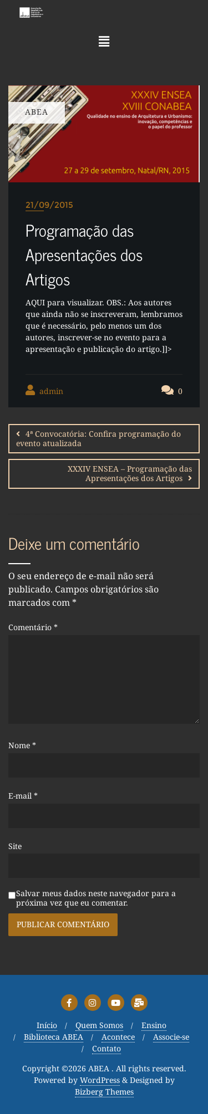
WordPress (100, 1080)
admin (44, 390)
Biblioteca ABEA (53, 1037)
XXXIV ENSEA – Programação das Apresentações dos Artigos (130, 473)
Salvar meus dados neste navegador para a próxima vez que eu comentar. (96, 898)
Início (47, 1025)
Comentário (33, 627)
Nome (22, 745)
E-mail (23, 796)
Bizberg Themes (104, 1092)
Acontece (118, 1037)
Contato (106, 1049)
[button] (103, 41)
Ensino (153, 1025)
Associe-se (171, 1037)
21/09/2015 (49, 205)
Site (15, 846)
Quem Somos (99, 1025)
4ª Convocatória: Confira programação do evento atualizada (98, 438)
